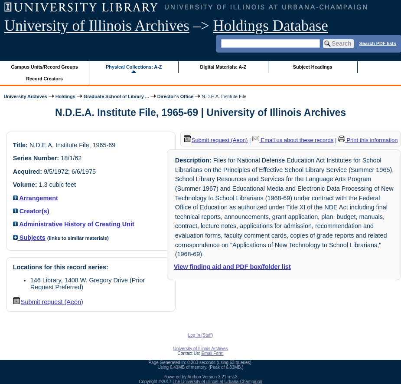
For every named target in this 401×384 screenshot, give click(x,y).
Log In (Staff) (200, 335)
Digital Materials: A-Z (223, 67)
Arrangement (35, 198)
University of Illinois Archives (96, 25)
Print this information (368, 140)
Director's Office (175, 96)
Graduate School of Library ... (116, 96)
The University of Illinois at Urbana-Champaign (217, 381)
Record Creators (44, 78)
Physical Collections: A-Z (134, 67)
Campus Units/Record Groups (44, 67)
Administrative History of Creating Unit (73, 224)
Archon (194, 376)
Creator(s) (31, 211)
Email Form (212, 353)
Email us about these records (292, 140)
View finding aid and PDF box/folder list (232, 266)
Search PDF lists (377, 43)
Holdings (65, 96)
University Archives (25, 96)
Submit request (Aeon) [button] (48, 301)
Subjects (29, 237)
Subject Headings (313, 67)
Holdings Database (270, 25)
